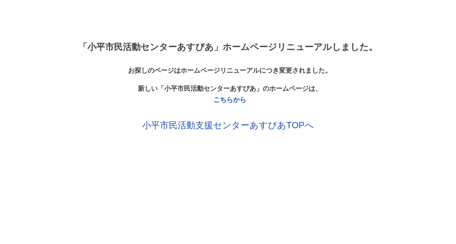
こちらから (229, 99)
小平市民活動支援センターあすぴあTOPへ (228, 125)
